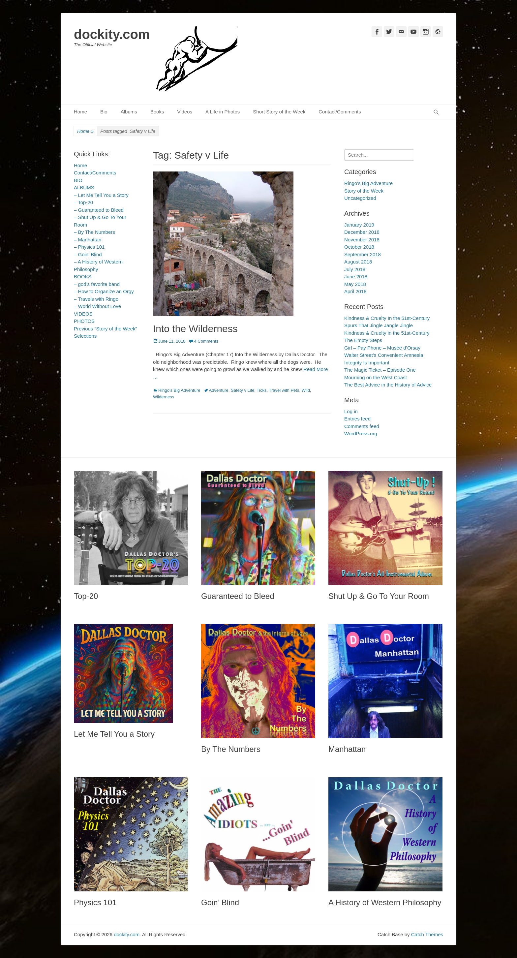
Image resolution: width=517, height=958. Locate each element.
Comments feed (361, 426)
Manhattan (347, 749)
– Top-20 (83, 202)
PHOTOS (84, 321)
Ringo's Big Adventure (179, 390)
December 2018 (362, 232)
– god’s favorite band (97, 284)
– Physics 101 (89, 247)
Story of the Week (363, 191)
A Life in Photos (222, 111)
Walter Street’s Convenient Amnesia (383, 355)
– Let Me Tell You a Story (101, 195)
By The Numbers (230, 749)
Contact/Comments (340, 111)
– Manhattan (87, 239)
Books (157, 111)
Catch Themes (427, 934)
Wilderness (163, 396)
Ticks (262, 390)
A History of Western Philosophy (384, 902)
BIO (78, 180)
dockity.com (112, 34)
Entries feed (357, 418)
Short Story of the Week (279, 111)
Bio (103, 111)
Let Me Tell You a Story (114, 733)
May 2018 (355, 284)
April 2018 (355, 291)
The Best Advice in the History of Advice (388, 384)
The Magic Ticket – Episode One (380, 370)
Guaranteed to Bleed (237, 596)
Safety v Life (243, 390)
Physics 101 (95, 902)
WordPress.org (360, 433)
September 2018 (362, 254)
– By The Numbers (94, 232)
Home (80, 111)
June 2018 (355, 276)
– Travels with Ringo (96, 299)
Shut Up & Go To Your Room (378, 596)
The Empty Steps (363, 340)
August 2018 (358, 261)
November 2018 (362, 239)
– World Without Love (97, 306)
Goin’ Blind (220, 902)
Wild (306, 390)
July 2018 (354, 269)
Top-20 (86, 596)
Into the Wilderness (195, 328)
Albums (129, 111)
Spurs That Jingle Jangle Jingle (378, 325)
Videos (184, 111)
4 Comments (206, 341)
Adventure (218, 390)
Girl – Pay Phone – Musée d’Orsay (382, 348)
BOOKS (82, 276)
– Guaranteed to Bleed (99, 210)
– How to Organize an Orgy (104, 291)
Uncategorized (360, 198)
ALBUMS (84, 187)
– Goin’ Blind (88, 254)
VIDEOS (83, 314)
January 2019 (359, 225)
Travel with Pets (284, 390)
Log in (351, 411)
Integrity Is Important (366, 362)
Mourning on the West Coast (375, 377)
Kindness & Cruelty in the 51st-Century (386, 333)
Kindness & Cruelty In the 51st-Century (387, 318)
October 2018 (359, 247)
